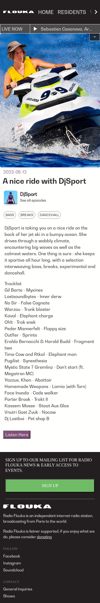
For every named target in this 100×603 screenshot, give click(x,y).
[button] (94, 37)
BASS (10, 215)
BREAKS (27, 215)
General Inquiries (17, 589)
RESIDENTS (72, 12)
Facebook (11, 556)
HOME (46, 12)
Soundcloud (13, 570)
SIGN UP (50, 485)
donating (44, 536)
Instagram (12, 563)
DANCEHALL (49, 215)
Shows (9, 596)
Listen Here (16, 434)
